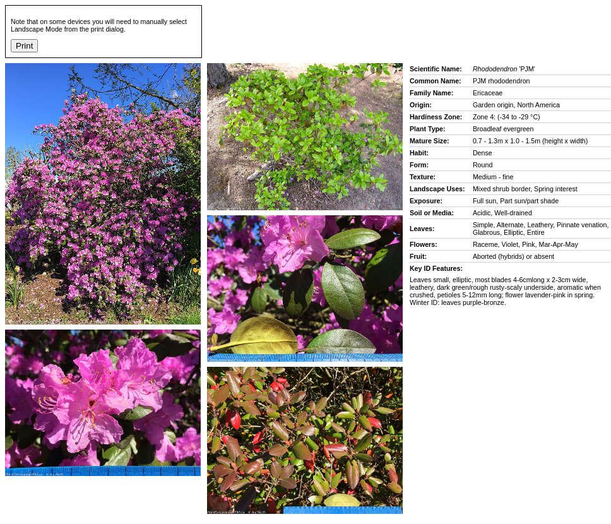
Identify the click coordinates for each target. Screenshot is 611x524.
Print (24, 46)
